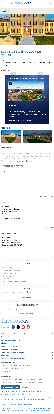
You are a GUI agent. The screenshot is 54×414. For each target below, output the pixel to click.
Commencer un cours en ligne (21, 394)
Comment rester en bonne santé (13, 359)
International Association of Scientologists (39, 397)
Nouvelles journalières (9, 349)
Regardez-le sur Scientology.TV (22, 120)
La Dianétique (16, 391)
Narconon (19, 399)
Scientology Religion (41, 391)
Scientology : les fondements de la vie (17, 292)
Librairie (4, 343)
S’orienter (49, 227)
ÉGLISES (27, 264)
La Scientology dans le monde (12, 352)
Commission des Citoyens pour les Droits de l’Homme (17, 404)
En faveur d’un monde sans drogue (34, 399)
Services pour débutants (10, 340)
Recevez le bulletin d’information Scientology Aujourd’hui (23, 383)
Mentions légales (14, 412)
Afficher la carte (46, 196)
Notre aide (5, 355)
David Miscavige (5, 394)
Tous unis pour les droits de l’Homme (12, 402)
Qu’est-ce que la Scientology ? (13, 334)
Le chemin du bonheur (8, 399)
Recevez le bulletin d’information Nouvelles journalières (22, 379)
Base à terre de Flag (8, 276)
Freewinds (6, 279)
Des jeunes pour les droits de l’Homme (36, 402)
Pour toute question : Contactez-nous (16, 365)
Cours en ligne (6, 337)
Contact (50, 258)
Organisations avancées (9, 273)
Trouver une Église (8, 268)
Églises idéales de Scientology (11, 271)
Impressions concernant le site (14, 368)
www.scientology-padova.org (28, 161)
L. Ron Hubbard (5, 391)
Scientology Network (27, 391)
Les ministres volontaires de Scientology (13, 397)
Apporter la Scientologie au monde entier (14, 281)
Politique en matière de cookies (33, 410)
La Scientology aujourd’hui (11, 346)
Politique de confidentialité (15, 410)
